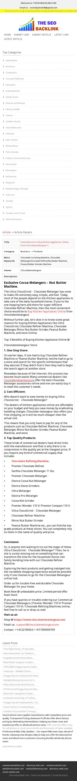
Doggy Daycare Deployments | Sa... (21, 702)
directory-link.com (17, 10)
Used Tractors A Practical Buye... (19, 706)
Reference (11, 176)
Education (10, 84)
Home (7, 34)
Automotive (11, 60)
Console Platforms (15, 78)
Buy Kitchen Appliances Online (47, 311)
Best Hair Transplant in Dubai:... (19, 693)
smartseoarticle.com (38, 10)
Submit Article (41, 34)
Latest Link (61, 34)
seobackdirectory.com (36, 768)
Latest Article (13, 38)
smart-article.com (10, 771)
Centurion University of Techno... (20, 697)
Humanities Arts (13, 127)
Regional (10, 182)
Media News (12, 145)
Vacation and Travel (15, 213)
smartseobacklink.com (13, 765)
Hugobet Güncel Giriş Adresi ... (18, 657)
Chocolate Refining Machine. (30, 461)
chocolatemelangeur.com (19, 380)
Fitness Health (13, 109)
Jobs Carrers (12, 139)
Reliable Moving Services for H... (19, 680)
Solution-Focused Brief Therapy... (20, 711)
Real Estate (11, 164)
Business (10, 66)
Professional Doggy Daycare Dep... (20, 689)
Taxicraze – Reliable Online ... (18, 671)
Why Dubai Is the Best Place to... (19, 684)
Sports (9, 206)
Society (9, 200)
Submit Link (21, 34)
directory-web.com (58, 768)
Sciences (10, 194)
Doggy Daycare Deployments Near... (21, 675)
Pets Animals (12, 151)
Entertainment (13, 90)
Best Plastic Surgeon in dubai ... (19, 662)
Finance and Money (15, 103)
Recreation (11, 170)
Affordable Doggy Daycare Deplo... (20, 666)
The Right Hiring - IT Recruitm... (19, 648)
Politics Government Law (18, 158)
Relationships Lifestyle (17, 188)
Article (6, 232)
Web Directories (14, 219)
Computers (11, 72)
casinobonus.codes (12, 746)
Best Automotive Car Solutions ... (19, 653)
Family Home (12, 96)
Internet (10, 133)
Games (9, 115)
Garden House (13, 121)
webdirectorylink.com (60, 10)
